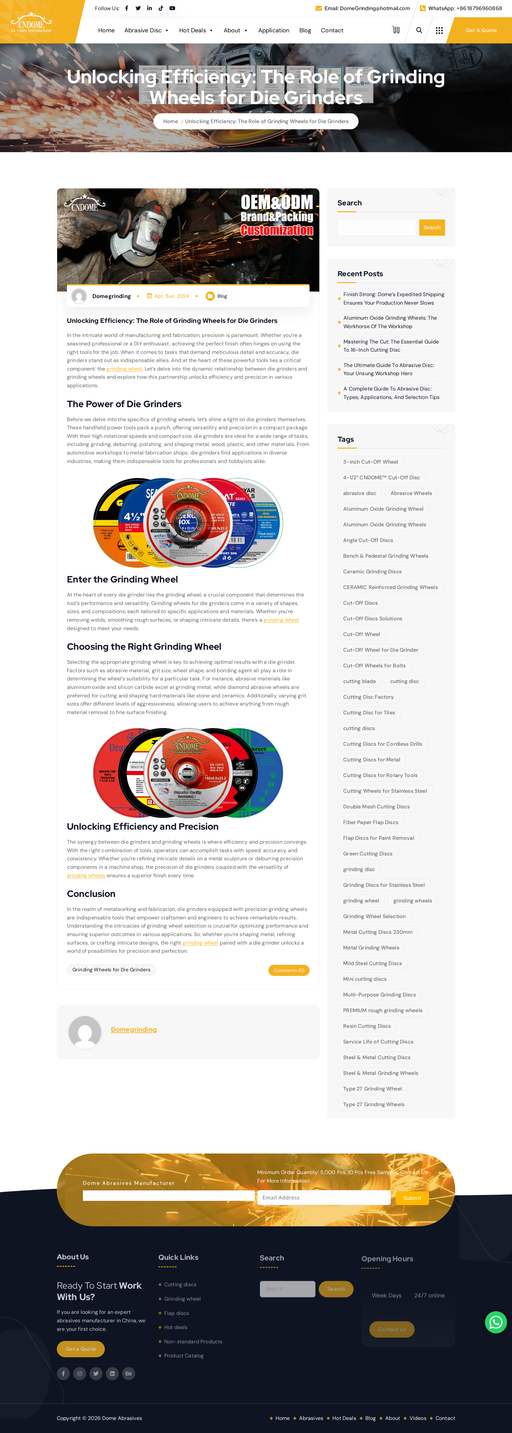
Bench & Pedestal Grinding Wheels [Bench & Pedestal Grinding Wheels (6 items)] (385, 555)
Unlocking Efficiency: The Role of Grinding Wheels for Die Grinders (267, 121)
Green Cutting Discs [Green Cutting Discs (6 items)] (367, 853)
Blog (305, 30)
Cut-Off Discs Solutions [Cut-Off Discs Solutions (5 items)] (372, 618)
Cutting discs (180, 1289)
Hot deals (175, 1331)
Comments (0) (289, 970)
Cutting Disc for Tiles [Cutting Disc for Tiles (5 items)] (369, 712)
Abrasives (311, 1418)
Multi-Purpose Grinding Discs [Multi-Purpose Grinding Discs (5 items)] (379, 994)
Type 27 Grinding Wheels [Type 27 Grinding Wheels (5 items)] (374, 1104)
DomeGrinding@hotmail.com (375, 8)
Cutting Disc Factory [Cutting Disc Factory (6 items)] (368, 696)
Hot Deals (196, 30)
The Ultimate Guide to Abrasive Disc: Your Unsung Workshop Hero (389, 369)
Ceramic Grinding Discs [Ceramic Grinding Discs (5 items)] (372, 571)
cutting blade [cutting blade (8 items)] (359, 681)
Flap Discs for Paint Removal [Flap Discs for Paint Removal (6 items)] (378, 838)
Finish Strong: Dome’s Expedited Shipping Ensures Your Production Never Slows (394, 298)
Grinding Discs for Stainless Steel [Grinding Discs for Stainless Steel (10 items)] (383, 885)
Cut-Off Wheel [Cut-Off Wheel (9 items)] (361, 634)
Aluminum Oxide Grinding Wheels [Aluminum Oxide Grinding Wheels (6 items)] (384, 524)
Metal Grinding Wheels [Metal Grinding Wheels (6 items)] (371, 947)
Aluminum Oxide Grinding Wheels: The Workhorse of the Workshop (390, 322)
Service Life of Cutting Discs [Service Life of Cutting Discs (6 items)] (378, 1041)
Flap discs (176, 1317)
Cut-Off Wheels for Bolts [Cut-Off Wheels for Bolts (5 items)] (374, 665)
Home (106, 30)
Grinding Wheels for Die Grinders (111, 969)
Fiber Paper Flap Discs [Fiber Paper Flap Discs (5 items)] (370, 822)
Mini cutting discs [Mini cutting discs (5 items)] (365, 979)
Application (274, 30)
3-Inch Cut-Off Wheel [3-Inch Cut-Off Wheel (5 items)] (370, 461)
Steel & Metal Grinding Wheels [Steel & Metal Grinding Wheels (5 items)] (380, 1073)
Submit (413, 1198)
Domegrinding (134, 1029)
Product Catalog (184, 1360)
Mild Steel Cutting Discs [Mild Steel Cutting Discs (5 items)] (372, 963)
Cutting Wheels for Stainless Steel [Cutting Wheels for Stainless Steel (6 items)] (385, 791)
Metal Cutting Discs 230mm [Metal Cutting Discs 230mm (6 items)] (378, 932)
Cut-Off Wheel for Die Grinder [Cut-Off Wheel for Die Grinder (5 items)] (380, 649)
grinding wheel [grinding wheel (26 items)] (361, 900)
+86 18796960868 (479, 8)
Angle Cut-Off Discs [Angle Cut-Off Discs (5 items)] (368, 540)
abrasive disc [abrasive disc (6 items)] (359, 493)
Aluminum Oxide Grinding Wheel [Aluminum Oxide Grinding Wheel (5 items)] (383, 508)
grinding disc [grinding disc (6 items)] (359, 869)
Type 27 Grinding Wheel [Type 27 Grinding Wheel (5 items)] (372, 1088)
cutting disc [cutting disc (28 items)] (404, 681)
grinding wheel (124, 368)
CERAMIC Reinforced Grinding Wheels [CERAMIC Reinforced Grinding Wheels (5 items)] (390, 587)
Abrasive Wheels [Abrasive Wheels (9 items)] (411, 493)
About (236, 30)
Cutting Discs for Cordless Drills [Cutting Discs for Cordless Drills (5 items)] (382, 743)
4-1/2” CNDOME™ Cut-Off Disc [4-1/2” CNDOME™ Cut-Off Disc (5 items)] (381, 477)
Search (432, 227)
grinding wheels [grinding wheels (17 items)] (412, 900)
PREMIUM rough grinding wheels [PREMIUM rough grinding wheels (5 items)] (383, 1010)
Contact (332, 30)
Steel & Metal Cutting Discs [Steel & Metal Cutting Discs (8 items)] (376, 1057)
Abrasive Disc (146, 30)
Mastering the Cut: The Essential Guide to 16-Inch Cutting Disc (391, 346)
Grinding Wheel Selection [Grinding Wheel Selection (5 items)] (374, 916)
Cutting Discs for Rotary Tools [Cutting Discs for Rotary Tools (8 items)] (380, 775)
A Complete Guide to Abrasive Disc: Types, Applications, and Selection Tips (392, 393)
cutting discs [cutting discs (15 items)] (359, 728)
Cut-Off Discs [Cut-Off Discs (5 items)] (360, 602)
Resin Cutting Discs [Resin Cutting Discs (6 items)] (367, 1026)
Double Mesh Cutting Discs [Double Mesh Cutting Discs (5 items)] (376, 806)
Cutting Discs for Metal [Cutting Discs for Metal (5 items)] (371, 759)
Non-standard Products (193, 1346)
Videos (417, 1418)
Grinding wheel (182, 1303)
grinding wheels (86, 875)
